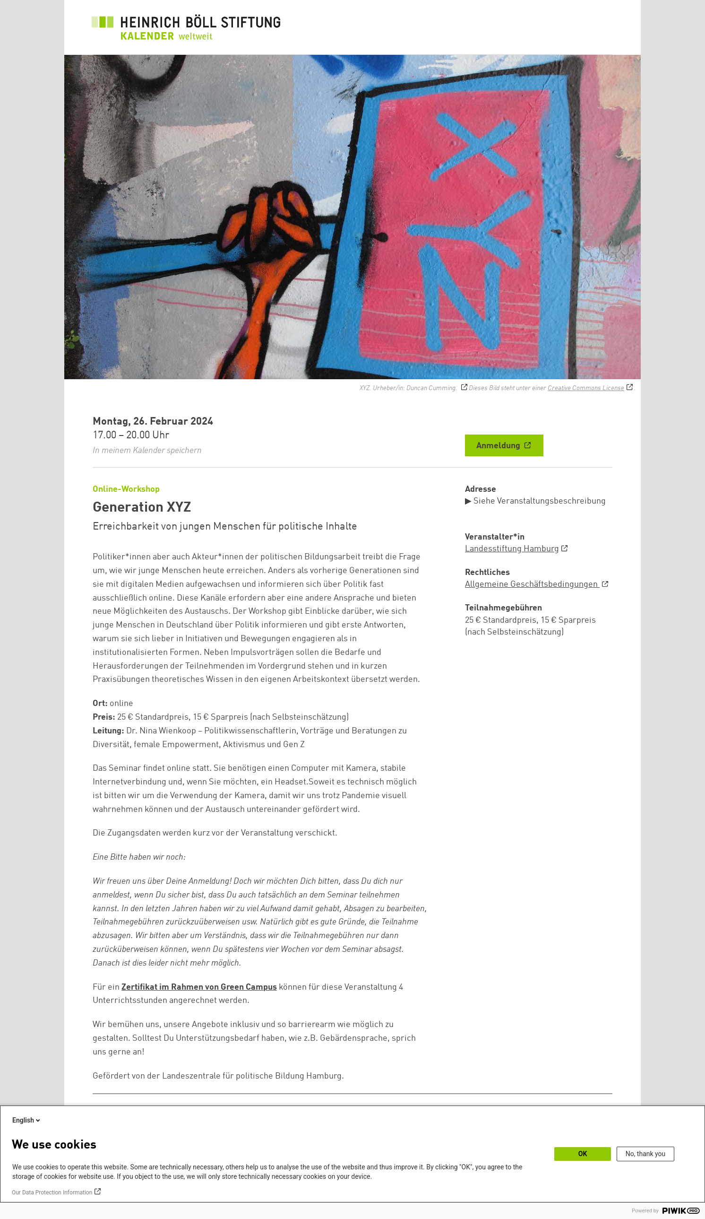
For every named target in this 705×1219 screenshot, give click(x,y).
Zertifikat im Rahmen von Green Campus (199, 987)
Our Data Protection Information (52, 1192)
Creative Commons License (586, 388)
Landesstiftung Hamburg (512, 549)
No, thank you (646, 1154)
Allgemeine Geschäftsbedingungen (532, 584)
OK (582, 1154)
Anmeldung (499, 446)
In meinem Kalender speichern (147, 450)
